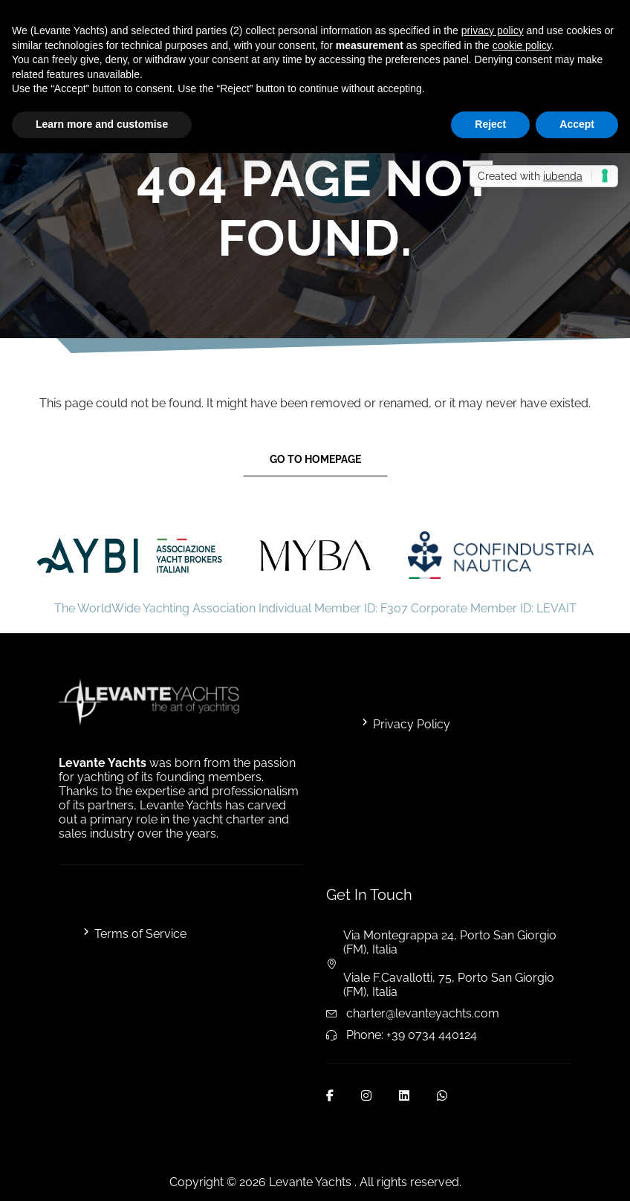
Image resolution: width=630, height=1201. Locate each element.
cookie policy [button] (522, 45)
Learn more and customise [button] (102, 124)
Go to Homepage (315, 459)
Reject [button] (490, 124)
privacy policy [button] (492, 30)
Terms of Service (140, 934)
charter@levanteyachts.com (422, 1013)
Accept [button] (576, 124)
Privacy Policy (411, 724)
